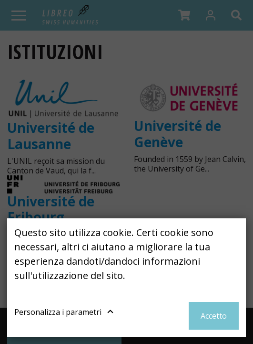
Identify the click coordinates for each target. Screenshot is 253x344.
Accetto (214, 316)
